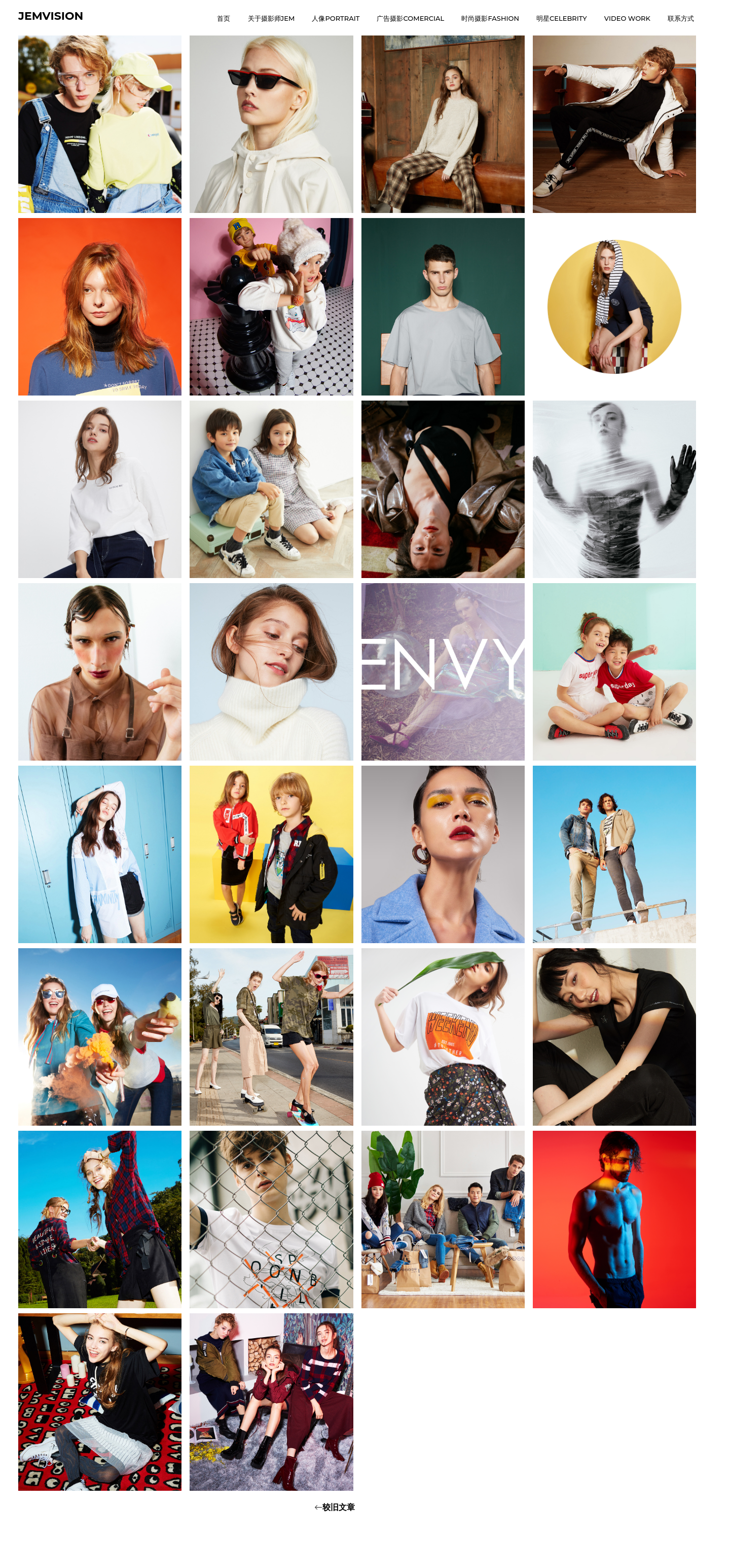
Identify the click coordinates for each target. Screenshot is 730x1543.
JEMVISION (50, 16)
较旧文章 (338, 1507)
